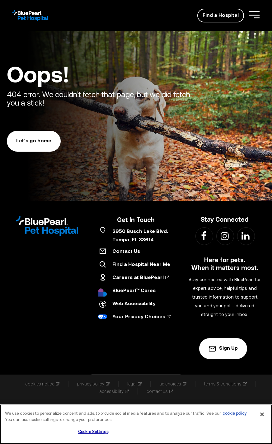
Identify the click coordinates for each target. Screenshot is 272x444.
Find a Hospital (221, 15)
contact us (160, 391)
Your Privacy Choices (141, 316)
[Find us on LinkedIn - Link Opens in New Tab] (245, 235)
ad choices (172, 383)
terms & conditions (225, 383)
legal (134, 383)
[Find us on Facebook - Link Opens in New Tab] (204, 235)
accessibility (114, 391)
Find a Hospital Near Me (141, 264)
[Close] (262, 414)
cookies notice (42, 383)
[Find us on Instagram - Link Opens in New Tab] (224, 235)
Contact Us (126, 251)
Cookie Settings (93, 432)
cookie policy (234, 414)
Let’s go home (33, 141)
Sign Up (223, 348)
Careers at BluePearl (140, 277)
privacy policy (93, 383)
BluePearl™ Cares (134, 290)
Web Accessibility (134, 303)
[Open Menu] (254, 14)
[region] (136, 424)
